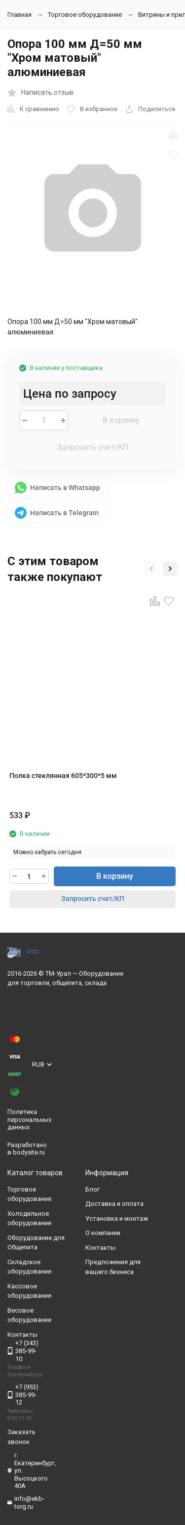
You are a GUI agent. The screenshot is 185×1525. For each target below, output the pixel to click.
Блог (92, 1189)
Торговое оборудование (85, 14)
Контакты (100, 1247)
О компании (102, 1232)
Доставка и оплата (114, 1203)
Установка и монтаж (116, 1218)
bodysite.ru (29, 1152)
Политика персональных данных (29, 1119)
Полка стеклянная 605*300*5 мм (63, 776)
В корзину (121, 420)
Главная (19, 14)
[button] (151, 568)
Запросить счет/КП (92, 447)
